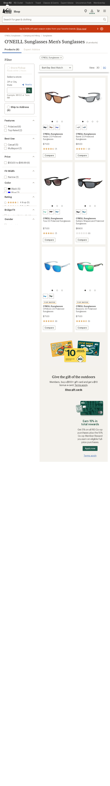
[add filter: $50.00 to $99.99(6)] (15, 162)
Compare (50, 156)
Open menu (104, 11)
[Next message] (97, 28)
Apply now (90, 448)
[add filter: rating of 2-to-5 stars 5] (17, 235)
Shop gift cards (73, 389)
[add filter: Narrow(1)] (10, 177)
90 (104, 67)
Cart (98, 11)
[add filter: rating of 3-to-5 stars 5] (17, 231)
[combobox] (55, 19)
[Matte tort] (51, 127)
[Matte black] (45, 127)
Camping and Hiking (31, 36)
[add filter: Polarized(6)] (11, 126)
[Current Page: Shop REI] (7, 3)
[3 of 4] (92, 121)
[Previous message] (8, 28)
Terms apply (80, 385)
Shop (17, 11)
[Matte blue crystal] (57, 211)
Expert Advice (32, 49)
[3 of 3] (62, 121)
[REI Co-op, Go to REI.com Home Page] (6, 11)
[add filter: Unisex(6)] (9, 267)
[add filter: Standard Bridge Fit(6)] (16, 253)
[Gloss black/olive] (51, 296)
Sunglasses (47, 36)
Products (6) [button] (12, 49)
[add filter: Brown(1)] (11, 206)
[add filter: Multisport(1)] (11, 148)
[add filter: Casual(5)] (9, 144)
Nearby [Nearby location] (26, 84)
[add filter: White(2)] (10, 213)
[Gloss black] (51, 211)
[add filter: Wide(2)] (8, 184)
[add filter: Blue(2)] (10, 202)
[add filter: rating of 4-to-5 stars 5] (17, 228)
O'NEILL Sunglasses (12, 36)
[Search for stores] (29, 90)
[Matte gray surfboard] (78, 127)
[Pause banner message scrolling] (101, 28)
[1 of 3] (52, 121)
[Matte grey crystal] (57, 127)
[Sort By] (56, 67)
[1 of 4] (82, 121)
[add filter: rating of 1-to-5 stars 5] (17, 239)
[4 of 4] (97, 121)
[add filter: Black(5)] (10, 198)
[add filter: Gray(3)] (10, 210)
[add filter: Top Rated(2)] (11, 130)
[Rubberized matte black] (78, 211)
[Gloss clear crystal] (45, 211)
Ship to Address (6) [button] (18, 109)
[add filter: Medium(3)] (10, 180)
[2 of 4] (87, 121)
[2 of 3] (57, 121)
